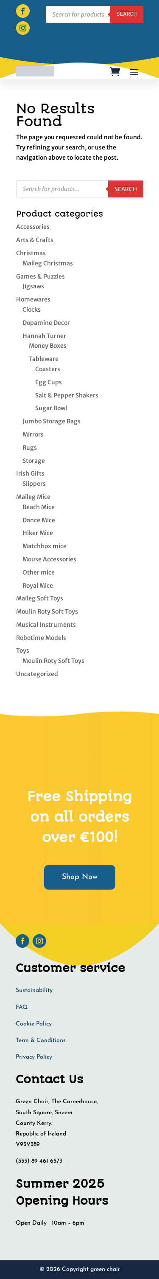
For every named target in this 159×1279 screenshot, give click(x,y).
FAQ (22, 1007)
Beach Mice (38, 507)
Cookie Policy (34, 1024)
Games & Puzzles (40, 276)
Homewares (33, 299)
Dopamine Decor (46, 323)
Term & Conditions (41, 1040)
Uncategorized (37, 674)
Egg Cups (48, 382)
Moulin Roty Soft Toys (47, 611)
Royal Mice (37, 585)
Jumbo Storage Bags (51, 421)
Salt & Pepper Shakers (66, 395)
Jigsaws (33, 286)
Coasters (47, 369)
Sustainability (34, 990)
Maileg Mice (33, 497)
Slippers (34, 483)
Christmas (31, 253)
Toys (22, 650)
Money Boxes (48, 345)
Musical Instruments (46, 624)
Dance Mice (38, 520)
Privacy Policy (34, 1057)
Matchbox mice (44, 546)
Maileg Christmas (47, 263)
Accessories (33, 227)
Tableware (44, 359)
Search (125, 189)
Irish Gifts (30, 473)
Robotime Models (41, 638)
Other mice (38, 572)
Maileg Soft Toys (39, 598)
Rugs (29, 447)
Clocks (31, 309)
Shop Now (80, 877)
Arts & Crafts (34, 240)
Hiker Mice (37, 533)
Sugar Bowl (51, 408)
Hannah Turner (44, 336)
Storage (33, 461)
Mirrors (33, 434)
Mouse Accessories (49, 559)
